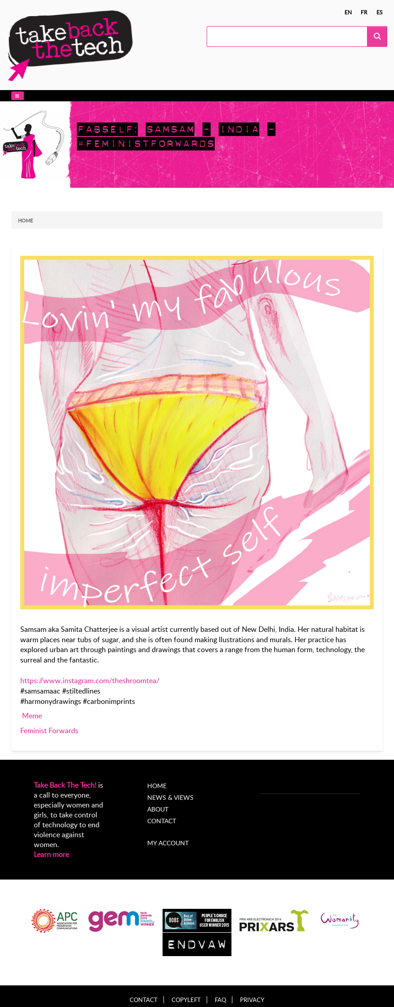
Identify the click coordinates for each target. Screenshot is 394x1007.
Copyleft (186, 1000)
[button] (17, 95)
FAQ (220, 1000)
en (348, 12)
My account (168, 843)
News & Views (170, 797)
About (157, 809)
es (379, 12)
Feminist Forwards (49, 730)
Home (25, 220)
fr (364, 12)
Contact (161, 820)
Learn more (51, 854)
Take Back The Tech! (65, 785)
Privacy (252, 1000)
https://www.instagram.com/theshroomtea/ (89, 680)
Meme (32, 716)
